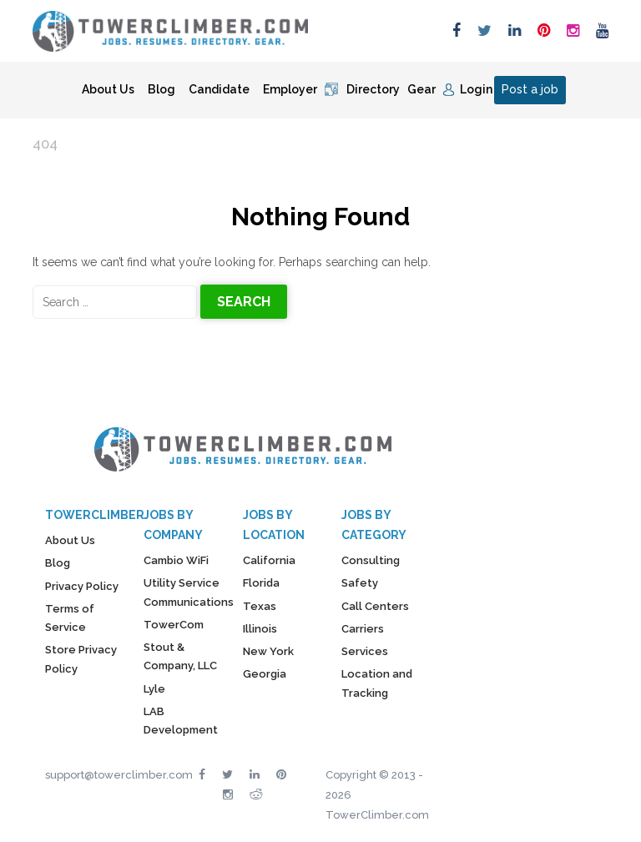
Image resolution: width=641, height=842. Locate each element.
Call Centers (375, 606)
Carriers (362, 629)
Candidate (219, 89)
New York (268, 651)
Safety (359, 583)
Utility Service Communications (189, 592)
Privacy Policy (82, 586)
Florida (261, 583)
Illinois (260, 629)
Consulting (370, 560)
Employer (290, 89)
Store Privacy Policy (81, 658)
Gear (421, 89)
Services (364, 651)
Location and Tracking (376, 683)
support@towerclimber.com (119, 775)
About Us (108, 89)
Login (476, 89)
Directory (373, 89)
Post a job (530, 89)
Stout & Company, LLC (180, 656)
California (269, 560)
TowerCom (174, 624)
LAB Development (181, 720)
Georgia (264, 674)
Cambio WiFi (176, 560)
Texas (259, 606)
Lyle (154, 689)
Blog (161, 89)
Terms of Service (69, 618)
